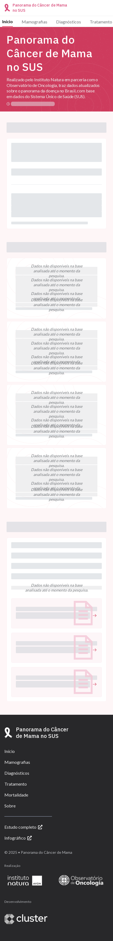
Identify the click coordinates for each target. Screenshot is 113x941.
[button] (56, 613)
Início (7, 21)
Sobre (10, 805)
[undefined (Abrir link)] (56, 615)
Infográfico (18, 837)
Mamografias (34, 21)
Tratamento (101, 21)
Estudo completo (23, 827)
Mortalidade (16, 794)
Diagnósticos (68, 21)
